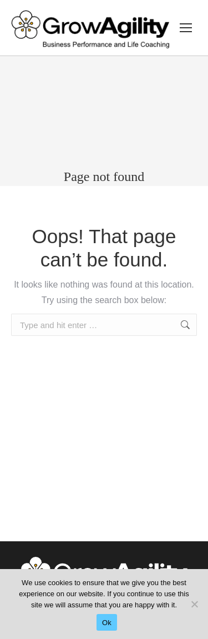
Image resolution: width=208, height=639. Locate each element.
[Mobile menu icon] (186, 28)
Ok (106, 622)
